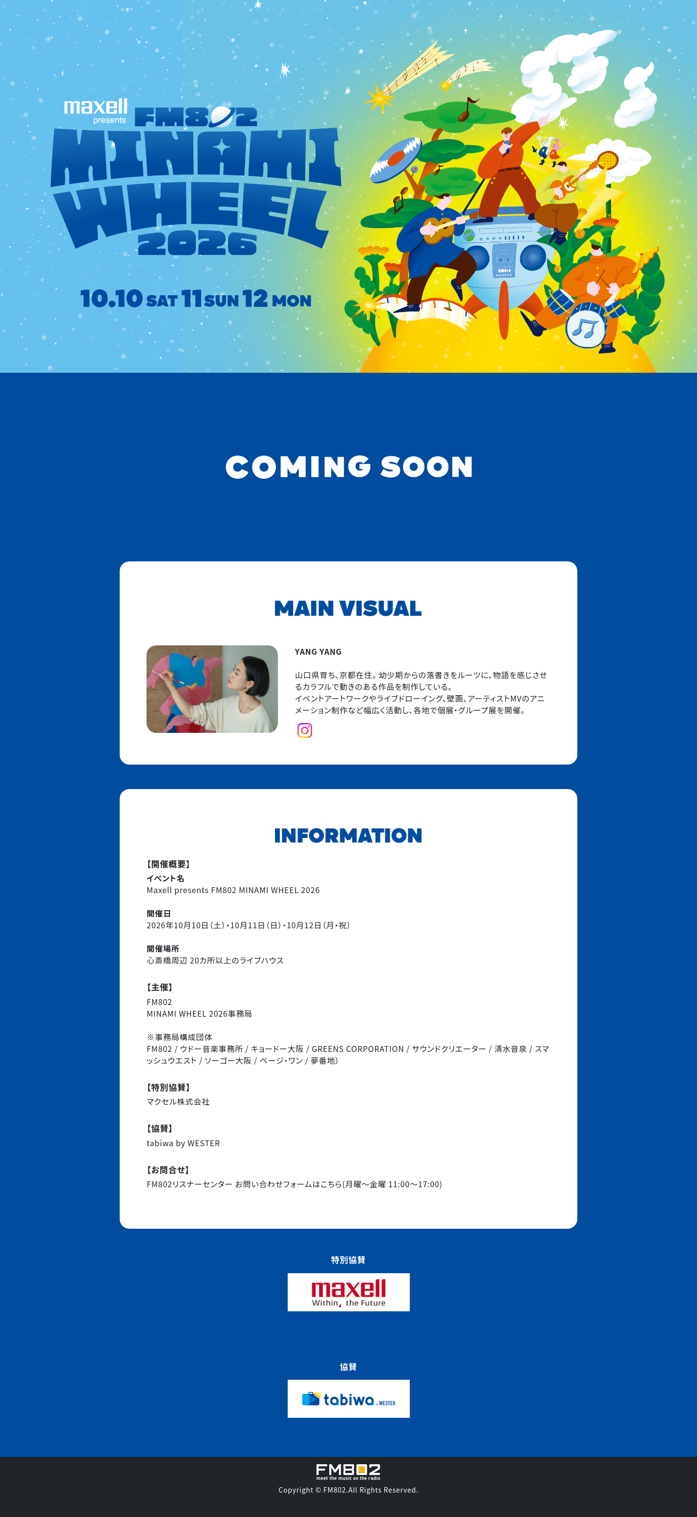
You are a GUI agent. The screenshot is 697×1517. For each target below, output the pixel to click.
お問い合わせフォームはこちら (288, 1184)
